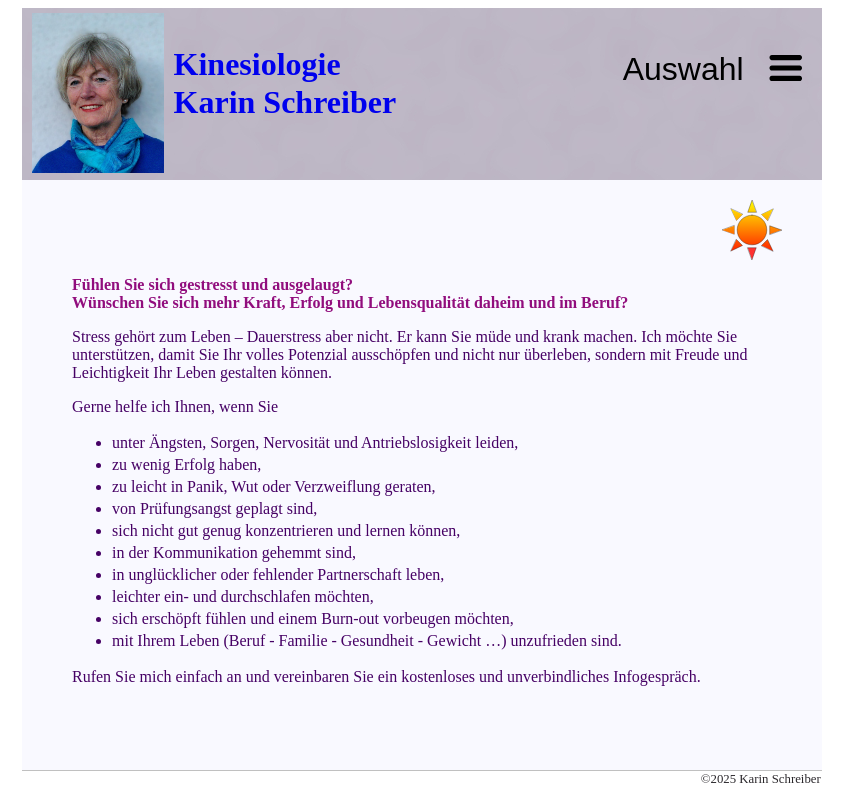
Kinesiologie (257, 64)
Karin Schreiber (285, 102)
